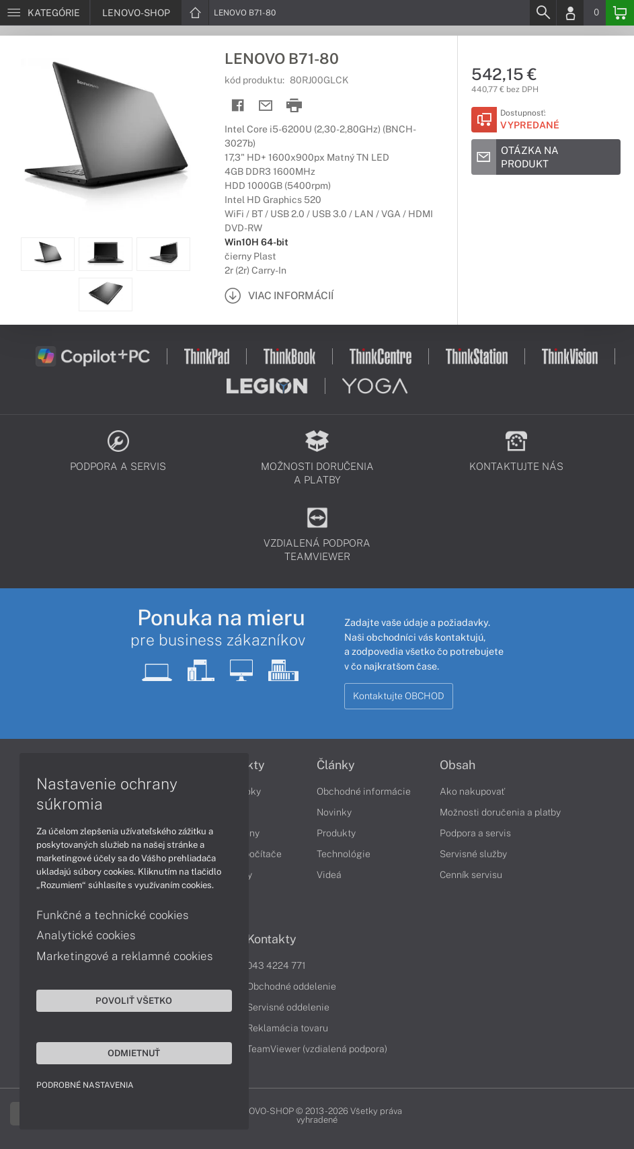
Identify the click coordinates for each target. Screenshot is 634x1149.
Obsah (457, 765)
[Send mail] (266, 106)
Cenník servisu (471, 874)
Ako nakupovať (472, 791)
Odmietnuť (128, 1052)
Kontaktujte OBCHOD (398, 695)
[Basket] (620, 13)
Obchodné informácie (364, 791)
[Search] (542, 13)
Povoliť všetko (127, 999)
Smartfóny (237, 833)
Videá (329, 874)
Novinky (334, 812)
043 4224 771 (276, 965)
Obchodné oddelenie (291, 986)
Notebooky (237, 791)
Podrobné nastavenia (85, 1084)
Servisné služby (473, 853)
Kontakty (271, 939)
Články (336, 765)
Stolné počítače (248, 853)
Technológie (343, 853)
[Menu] (44, 13)
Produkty (239, 765)
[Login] (570, 13)
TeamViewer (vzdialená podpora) (317, 1048)
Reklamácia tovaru (287, 1028)
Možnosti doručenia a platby (500, 812)
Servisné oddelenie (288, 1007)
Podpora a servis (475, 833)
